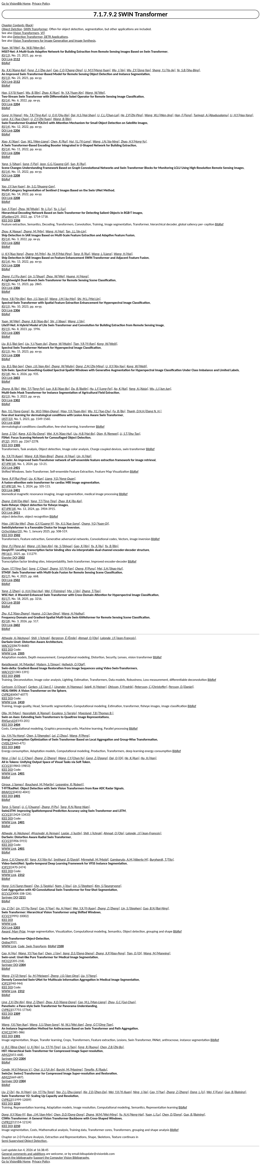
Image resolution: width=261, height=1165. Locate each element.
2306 (16, 288)
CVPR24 (7, 694)
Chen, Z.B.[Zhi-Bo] (111, 1047)
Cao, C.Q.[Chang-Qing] (68, 70)
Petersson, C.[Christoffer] (151, 687)
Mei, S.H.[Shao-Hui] (110, 568)
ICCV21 (6, 916)
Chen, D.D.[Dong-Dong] (69, 1114)
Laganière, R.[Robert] (70, 784)
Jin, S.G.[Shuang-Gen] (41, 186)
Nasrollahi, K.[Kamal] (36, 713)
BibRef (6, 63)
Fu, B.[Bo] (119, 411)
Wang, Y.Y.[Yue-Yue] (31, 953)
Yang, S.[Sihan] (11, 164)
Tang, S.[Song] (11, 807)
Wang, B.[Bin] (62, 119)
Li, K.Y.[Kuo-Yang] (13, 254)
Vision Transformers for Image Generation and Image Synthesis (54, 41)
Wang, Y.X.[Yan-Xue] (15, 1024)
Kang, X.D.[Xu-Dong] (31, 434)
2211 (22, 897)
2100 (60, 946)
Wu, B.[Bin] (33, 93)
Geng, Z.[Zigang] (97, 758)
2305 (16, 333)
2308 (16, 355)
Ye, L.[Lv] (46, 209)
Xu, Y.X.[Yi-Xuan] (12, 456)
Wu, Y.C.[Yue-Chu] (99, 411)
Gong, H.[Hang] (12, 115)
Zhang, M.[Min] (33, 231)
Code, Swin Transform (32, 946)
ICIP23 (6, 867)
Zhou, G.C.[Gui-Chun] (122, 1002)
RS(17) (6, 576)
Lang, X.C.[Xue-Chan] (15, 119)
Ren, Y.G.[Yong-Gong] (15, 411)
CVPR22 (7, 1100)
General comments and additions (23, 1154)
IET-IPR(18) (9, 464)
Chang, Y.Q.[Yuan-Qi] (95, 523)
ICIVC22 (7, 1032)
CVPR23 (7, 1010)
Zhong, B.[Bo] (10, 389)
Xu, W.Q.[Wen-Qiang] (45, 411)
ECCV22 (7, 893)
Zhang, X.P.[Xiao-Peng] (110, 953)
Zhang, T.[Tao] (91, 591)
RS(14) (6, 100)
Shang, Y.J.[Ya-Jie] (163, 70)
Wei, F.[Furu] (215, 1092)
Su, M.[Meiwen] (38, 976)
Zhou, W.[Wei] (55, 276)
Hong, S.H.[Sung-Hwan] (17, 886)
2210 (17, 1103)
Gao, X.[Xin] (81, 546)
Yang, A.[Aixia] (138, 389)
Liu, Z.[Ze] (8, 908)
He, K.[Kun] (132, 758)
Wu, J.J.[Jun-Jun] (160, 389)
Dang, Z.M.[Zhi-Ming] (90, 366)
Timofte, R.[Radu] (95, 1069)
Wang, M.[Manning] (156, 953)
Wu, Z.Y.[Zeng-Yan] (139, 70)
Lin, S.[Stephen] (83, 886)
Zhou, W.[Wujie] (28, 209)
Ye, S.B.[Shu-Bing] (188, 70)
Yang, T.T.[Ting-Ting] (44, 501)
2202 (16, 243)
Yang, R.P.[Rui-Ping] (14, 479)
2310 (16, 423)
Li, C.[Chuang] (31, 807)
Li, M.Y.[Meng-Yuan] (97, 70)
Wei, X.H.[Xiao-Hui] (59, 434)
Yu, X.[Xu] (97, 546)
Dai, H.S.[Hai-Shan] (83, 115)
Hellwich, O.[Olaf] (73, 664)
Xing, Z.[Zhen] (35, 1002)
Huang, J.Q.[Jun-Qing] (45, 613)
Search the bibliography (17, 1158)
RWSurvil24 (9, 721)
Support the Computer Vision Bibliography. (61, 1158)
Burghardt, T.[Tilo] (162, 859)
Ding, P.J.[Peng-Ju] (13, 546)
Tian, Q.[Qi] (134, 953)
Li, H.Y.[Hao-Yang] (241, 115)
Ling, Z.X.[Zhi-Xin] (13, 1002)
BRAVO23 (8, 792)
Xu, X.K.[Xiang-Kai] (14, 70)
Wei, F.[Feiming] (55, 591)
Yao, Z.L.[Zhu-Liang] (69, 1092)
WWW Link (9, 653)
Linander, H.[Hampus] (68, 687)
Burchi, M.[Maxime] (69, 1069)
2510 (16, 602)
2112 (16, 59)
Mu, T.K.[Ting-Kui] (35, 115)
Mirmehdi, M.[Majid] (95, 859)
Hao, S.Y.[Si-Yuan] (13, 93)
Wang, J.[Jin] (76, 321)
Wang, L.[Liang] (102, 254)
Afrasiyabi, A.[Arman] (45, 833)
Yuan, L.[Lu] (153, 1114)
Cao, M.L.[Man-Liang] (92, 1002)
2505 (21, 653)
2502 (17, 535)
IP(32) (5, 441)
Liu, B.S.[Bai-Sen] (13, 344)
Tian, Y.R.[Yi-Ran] (84, 344)
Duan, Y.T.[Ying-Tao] (14, 568)
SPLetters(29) (10, 217)
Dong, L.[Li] (197, 1092)
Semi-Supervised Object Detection (24, 1141)
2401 (16, 468)
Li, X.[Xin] (33, 1047)
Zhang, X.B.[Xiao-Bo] (35, 321)
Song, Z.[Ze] (9, 434)
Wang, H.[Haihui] (72, 613)
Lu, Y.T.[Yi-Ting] (50, 1047)
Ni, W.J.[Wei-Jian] (72, 1024)
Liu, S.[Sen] (69, 1047)
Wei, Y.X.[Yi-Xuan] (84, 908)
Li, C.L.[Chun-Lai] (108, 115)
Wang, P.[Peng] (79, 736)
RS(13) (6, 55)
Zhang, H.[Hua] (65, 456)
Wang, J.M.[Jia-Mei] (63, 299)
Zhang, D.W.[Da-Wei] (15, 501)
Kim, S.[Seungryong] (108, 886)
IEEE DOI (7, 220)
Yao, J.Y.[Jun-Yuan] (13, 186)
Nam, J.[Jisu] (63, 886)
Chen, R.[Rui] (59, 141)
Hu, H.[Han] (148, 758)
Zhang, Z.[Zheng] (46, 758)
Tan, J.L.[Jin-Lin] (76, 231)
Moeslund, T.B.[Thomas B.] (95, 713)
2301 (17, 1036)
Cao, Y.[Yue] (46, 908)
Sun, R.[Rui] (78, 164)
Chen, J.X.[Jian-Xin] (37, 366)
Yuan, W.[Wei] (11, 48)
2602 (16, 625)
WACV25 (7, 646)
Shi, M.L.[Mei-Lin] (88, 299)
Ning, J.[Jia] (9, 758)
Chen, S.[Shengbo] (38, 736)
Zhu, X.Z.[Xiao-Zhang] (16, 613)
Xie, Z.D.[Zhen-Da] (95, 1092)
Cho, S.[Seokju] (44, 886)
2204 (16, 104)
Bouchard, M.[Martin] (39, 784)
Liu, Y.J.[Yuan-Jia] (36, 344)
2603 (16, 378)
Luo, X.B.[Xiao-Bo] (58, 389)
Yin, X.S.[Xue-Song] (67, 523)
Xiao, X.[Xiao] (10, 141)
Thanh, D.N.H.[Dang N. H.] (144, 411)
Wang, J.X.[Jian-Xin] (40, 546)
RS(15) (6, 284)
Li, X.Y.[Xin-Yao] (115, 366)
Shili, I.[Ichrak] (40, 638)
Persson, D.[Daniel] (181, 687)
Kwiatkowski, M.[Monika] (18, 664)
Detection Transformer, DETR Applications (40, 37)
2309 (17, 1014)
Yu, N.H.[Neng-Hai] (131, 1114)
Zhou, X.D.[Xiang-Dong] (61, 1002)
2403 (17, 747)
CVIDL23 (7, 743)
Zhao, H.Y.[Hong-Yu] (133, 141)
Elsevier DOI (9, 558)
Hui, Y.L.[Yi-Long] (80, 141)
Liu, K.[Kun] (36, 479)
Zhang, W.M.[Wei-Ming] (102, 1114)
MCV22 (6, 961)
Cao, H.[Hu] (9, 953)
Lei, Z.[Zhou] (60, 736)
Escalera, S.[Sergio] (64, 713)
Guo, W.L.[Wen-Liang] (35, 141)
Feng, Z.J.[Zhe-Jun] (39, 70)
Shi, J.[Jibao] (58, 321)
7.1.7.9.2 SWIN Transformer (130, 14)
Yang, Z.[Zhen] (11, 591)
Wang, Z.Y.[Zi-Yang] (14, 976)
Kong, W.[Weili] (107, 344)
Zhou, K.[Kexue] (12, 231)
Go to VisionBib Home (16, 3)
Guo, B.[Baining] (235, 1092)
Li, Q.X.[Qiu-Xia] (59, 115)
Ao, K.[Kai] (120, 389)
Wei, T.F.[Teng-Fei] (32, 389)
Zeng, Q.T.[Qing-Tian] (99, 1024)
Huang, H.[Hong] (77, 276)
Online (6, 942)
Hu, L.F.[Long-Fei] (101, 389)
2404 (17, 725)
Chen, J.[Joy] (53, 953)
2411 (16, 513)
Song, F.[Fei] (30, 164)
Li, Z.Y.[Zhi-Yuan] (41, 119)
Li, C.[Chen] (25, 758)
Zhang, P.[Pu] (50, 807)
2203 (16, 927)
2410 (21, 702)
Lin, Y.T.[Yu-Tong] (27, 908)
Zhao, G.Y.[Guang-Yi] (40, 523)
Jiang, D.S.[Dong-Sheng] (78, 953)
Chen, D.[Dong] (172, 1114)
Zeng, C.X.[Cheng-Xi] (15, 859)
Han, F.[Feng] (183, 115)
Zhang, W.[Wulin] (60, 344)
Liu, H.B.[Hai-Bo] (84, 434)
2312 (21, 875)
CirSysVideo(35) (12, 531)
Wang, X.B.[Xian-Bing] (39, 456)
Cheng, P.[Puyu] (85, 568)
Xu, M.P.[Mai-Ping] (59, 254)
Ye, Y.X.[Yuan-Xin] (72, 93)
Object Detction (12, 29)
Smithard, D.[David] (66, 859)
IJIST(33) (7, 419)
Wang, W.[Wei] (95, 93)
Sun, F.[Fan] (9, 209)
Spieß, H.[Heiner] (95, 687)
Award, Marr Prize (14, 931)
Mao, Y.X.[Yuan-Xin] (73, 411)
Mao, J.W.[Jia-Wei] (14, 523)
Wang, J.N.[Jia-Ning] (106, 141)
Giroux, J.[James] (13, 784)
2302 (16, 400)
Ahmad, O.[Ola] (88, 638)
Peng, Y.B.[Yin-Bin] (13, 299)
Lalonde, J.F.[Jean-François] (118, 638)
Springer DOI (10, 897)
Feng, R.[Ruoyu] (88, 1047)
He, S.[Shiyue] (63, 546)
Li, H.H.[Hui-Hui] (32, 591)
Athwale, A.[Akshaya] (16, 638)
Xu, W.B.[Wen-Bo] (33, 48)
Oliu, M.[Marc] (11, 713)
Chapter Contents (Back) (17, 25)
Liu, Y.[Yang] (89, 976)
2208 (16, 175)
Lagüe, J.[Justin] (71, 833)
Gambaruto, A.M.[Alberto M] (129, 859)
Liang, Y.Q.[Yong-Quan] (60, 479)
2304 (22, 965)
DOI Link (7, 59)
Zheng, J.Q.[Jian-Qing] (65, 976)
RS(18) (6, 374)
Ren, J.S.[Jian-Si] (37, 299)
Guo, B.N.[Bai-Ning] (156, 908)
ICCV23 (6, 766)
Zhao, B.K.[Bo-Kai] (70, 501)
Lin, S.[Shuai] (36, 276)
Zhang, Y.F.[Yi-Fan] (62, 568)
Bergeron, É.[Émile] (64, 638)
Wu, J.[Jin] (118, 70)
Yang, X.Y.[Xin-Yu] (41, 859)
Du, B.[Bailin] (79, 389)
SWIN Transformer (36, 29)
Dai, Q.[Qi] (116, 758)
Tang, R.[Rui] (81, 254)
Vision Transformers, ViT (29, 33)
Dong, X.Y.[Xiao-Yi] (13, 1114)
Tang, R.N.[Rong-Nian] (75, 807)
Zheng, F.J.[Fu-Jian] (14, 276)
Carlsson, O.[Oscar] (14, 687)
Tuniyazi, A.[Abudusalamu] (211, 115)
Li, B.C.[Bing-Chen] (14, 1047)
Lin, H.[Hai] (84, 456)
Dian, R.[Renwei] (107, 434)
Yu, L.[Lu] (60, 209)
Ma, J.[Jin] (73, 591)
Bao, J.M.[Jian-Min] (39, 1114)
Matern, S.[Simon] (48, 664)
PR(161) (7, 554)
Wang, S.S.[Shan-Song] (44, 1024)
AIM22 (6, 1055)
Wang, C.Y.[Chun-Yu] (71, 758)
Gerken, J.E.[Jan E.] (40, 687)
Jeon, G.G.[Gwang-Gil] (54, 164)
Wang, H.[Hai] (54, 231)
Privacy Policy (41, 3)
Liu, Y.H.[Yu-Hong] (13, 736)
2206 (16, 130)
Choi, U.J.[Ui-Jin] (44, 1069)
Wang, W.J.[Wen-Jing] (159, 115)
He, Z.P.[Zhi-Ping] (132, 115)
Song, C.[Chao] (38, 568)
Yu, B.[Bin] (111, 546)
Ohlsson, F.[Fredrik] (120, 687)
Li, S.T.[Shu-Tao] (130, 434)
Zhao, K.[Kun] (50, 93)
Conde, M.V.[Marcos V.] (17, 1069)
